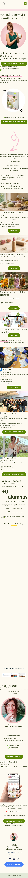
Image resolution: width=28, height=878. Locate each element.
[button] (4, 675)
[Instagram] (10, 859)
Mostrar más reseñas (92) (14, 668)
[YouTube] (14, 859)
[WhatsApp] (18, 859)
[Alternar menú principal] (25, 3)
